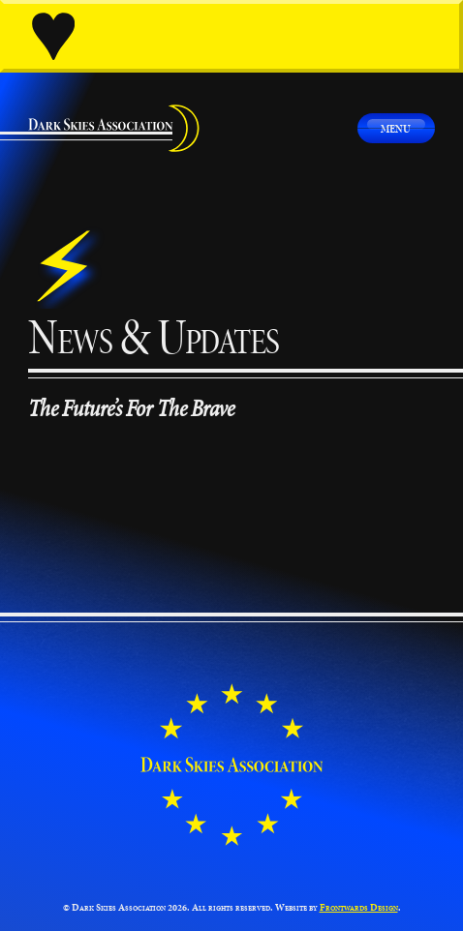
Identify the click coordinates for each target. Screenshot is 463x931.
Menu (396, 128)
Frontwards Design (359, 907)
